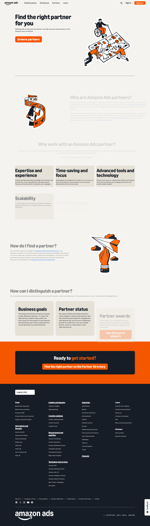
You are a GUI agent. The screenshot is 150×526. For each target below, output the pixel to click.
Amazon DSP (53, 465)
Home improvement (88, 436)
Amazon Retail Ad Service (57, 479)
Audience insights (54, 406)
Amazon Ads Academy (122, 406)
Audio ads (18, 449)
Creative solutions (56, 416)
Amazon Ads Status (85, 499)
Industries (86, 402)
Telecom (84, 443)
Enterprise (44, 3)
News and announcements (123, 423)
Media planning (53, 409)
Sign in (128, 3)
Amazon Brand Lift (54, 442)
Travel (84, 449)
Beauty (84, 409)
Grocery (84, 426)
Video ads (18, 445)
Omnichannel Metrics (55, 452)
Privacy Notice (43, 499)
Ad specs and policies (122, 416)
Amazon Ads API (54, 472)
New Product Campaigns (56, 482)
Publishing (85, 439)
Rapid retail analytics (55, 455)
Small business (30, 3)
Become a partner (120, 436)
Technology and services (58, 462)
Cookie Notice (71, 499)
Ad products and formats (21, 427)
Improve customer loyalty (23, 419)
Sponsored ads (19, 432)
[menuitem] (25, 444)
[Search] (121, 3)
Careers (97, 499)
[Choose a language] (25, 392)
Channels (85, 456)
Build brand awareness (22, 406)
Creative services (54, 423)
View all (17, 455)
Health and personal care (89, 429)
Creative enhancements (56, 419)
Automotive (85, 406)
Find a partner (119, 433)
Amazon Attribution (55, 439)
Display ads (18, 442)
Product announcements (123, 409)
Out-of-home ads (20, 452)
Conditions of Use (30, 499)
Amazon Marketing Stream (57, 445)
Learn (65, 3)
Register (140, 3)
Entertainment (86, 416)
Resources (118, 413)
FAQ (116, 419)
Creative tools (53, 426)
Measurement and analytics (56, 433)
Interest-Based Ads (57, 499)
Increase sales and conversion (24, 416)
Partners (56, 3)
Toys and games (87, 446)
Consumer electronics (88, 413)
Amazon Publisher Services (57, 475)
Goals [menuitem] (17, 402)
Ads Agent (52, 485)
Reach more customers (22, 409)
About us (18, 499)
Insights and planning (57, 402)
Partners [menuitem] (119, 429)
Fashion (84, 419)
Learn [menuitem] (117, 402)
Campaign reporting (55, 449)
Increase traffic (20, 413)
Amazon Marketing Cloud (56, 469)
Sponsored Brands (20, 439)
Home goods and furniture (90, 433)
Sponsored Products (21, 435)
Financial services (87, 423)
